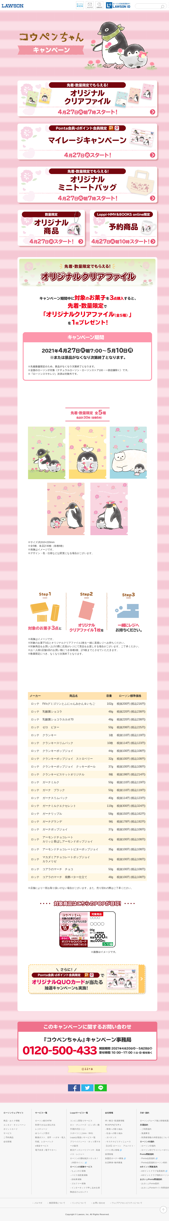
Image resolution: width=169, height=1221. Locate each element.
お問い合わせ (99, 1203)
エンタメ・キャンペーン (14, 1125)
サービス (7, 1133)
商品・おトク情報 (11, 1121)
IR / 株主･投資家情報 (114, 1121)
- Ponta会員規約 (148, 1158)
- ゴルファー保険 (78, 1183)
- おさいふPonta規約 (149, 1183)
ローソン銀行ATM (43, 1121)
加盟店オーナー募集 (115, 1158)
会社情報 (7, 1142)
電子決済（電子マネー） (46, 1150)
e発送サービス (41, 1146)
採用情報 (109, 1154)
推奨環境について (57, 1203)
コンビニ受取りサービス (81, 1121)
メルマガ (38, 1203)
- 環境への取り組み (114, 1129)
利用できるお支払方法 (45, 1125)
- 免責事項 (144, 1133)
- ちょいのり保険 (78, 1171)
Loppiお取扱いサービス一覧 (83, 1137)
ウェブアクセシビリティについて (127, 1203)
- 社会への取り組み (114, 1133)
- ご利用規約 (146, 1129)
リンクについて (79, 1203)
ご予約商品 (8, 1137)
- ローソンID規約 (148, 1146)
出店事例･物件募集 (113, 1162)
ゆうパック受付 (42, 1133)
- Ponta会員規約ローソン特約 (153, 1162)
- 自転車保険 (76, 1179)
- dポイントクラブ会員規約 (153, 1171)
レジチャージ (41, 1129)
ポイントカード (10, 1129)
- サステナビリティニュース (118, 1142)
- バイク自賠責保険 (79, 1175)
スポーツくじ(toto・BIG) (81, 1133)
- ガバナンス (111, 1137)
